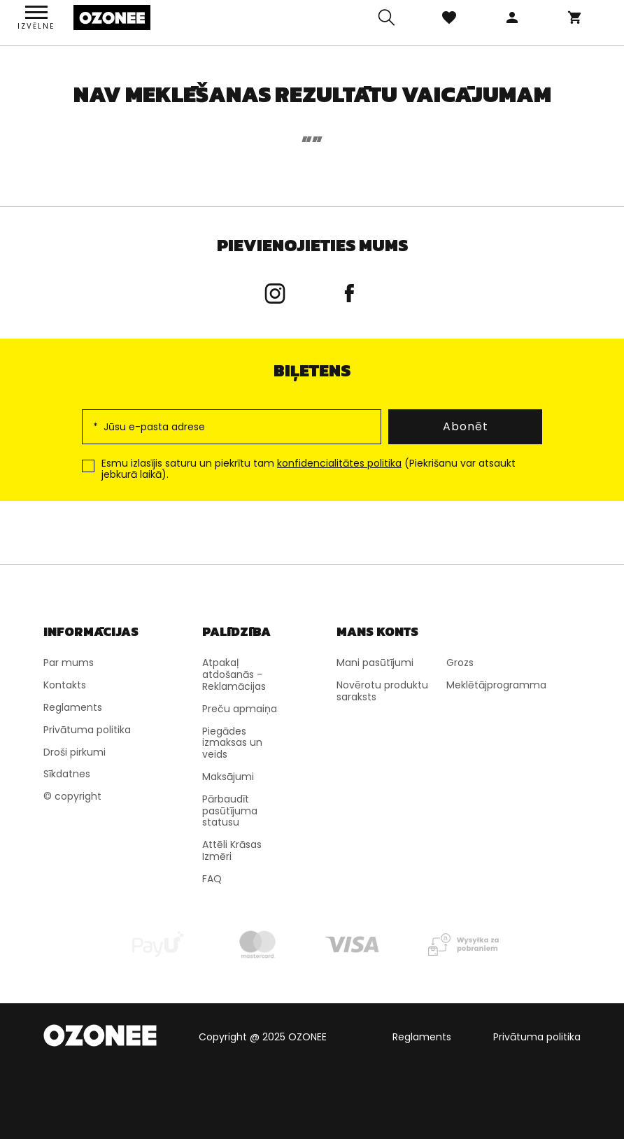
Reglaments (421, 1037)
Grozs (575, 17)
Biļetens (312, 370)
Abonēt (465, 426)
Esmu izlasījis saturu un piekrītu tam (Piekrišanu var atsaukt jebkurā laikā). (308, 469)
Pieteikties (512, 17)
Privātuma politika (537, 1037)
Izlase (449, 17)
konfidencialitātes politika (339, 463)
